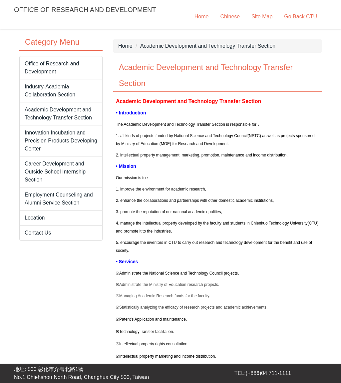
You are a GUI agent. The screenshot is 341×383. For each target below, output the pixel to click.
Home (201, 16)
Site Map (261, 16)
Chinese (230, 16)
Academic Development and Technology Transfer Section (207, 46)
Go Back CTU (300, 16)
